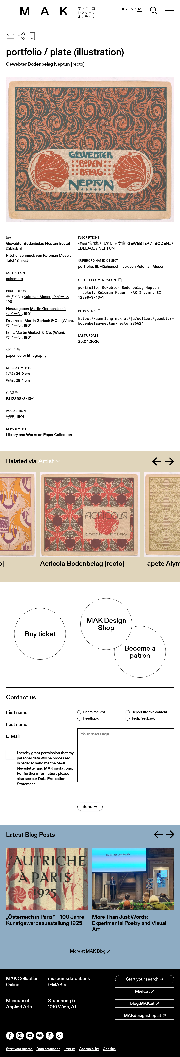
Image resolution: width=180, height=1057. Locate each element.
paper (11, 355)
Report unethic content (149, 712)
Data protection (48, 1048)
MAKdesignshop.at (145, 1015)
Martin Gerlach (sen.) (48, 308)
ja (139, 9)
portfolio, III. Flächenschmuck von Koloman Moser (121, 266)
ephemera (14, 278)
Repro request (94, 712)
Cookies (109, 1048)
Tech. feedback (143, 718)
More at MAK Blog (90, 951)
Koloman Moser (37, 296)
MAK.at (144, 991)
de (122, 9)
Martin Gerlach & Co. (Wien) (48, 320)
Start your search (144, 979)
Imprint (69, 1048)
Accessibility (89, 1048)
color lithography (32, 355)
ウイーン (60, 296)
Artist (46, 461)
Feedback (90, 718)
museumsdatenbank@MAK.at (69, 981)
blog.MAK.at (144, 1003)
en (130, 9)
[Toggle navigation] (169, 11)
